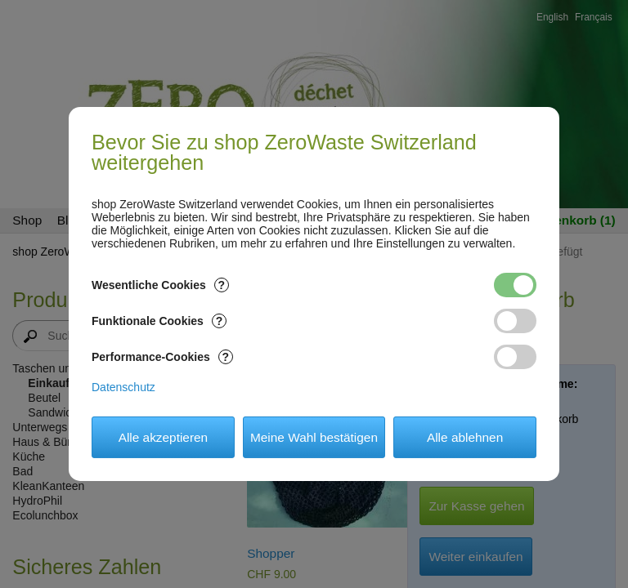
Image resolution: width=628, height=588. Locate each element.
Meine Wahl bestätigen (314, 437)
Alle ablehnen (465, 437)
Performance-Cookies (162, 356)
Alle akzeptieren (164, 437)
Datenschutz (123, 387)
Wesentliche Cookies (160, 285)
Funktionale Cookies (159, 320)
